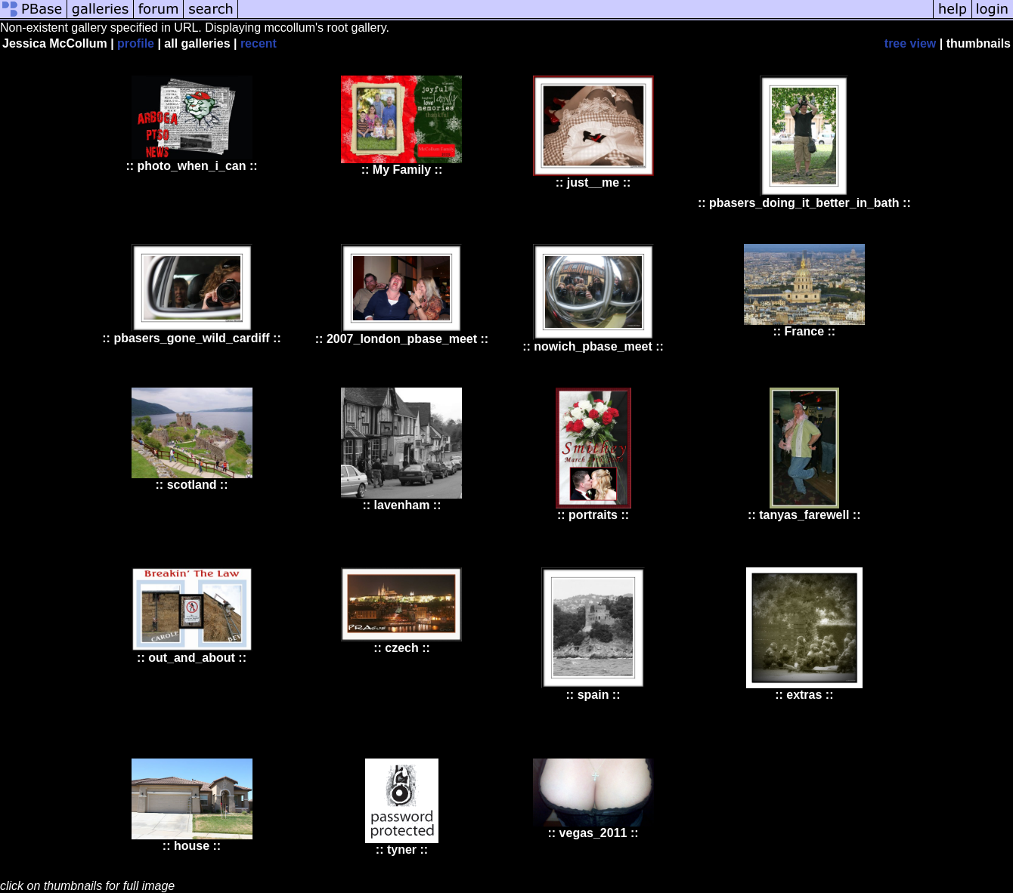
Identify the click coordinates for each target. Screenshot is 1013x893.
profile (135, 43)
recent (258, 43)
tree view (910, 43)
